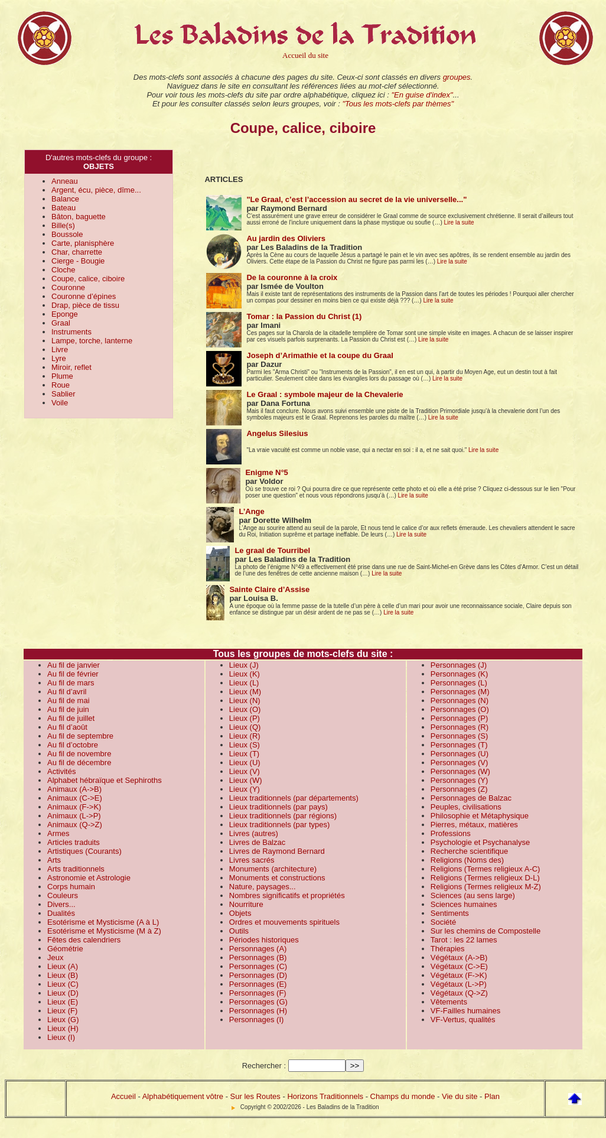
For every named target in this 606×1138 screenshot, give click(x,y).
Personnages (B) (258, 957)
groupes (457, 77)
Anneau (64, 181)
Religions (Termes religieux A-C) (485, 868)
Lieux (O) (244, 709)
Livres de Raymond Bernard (277, 851)
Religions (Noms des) (467, 860)
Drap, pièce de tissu (85, 305)
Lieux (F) (62, 1010)
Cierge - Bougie (78, 260)
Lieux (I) (61, 1037)
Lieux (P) (244, 718)
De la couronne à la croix (291, 277)
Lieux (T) (244, 753)
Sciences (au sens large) (473, 895)
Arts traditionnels (76, 868)
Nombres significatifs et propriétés (287, 895)
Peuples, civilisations (466, 806)
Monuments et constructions (277, 877)
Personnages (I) (256, 1019)
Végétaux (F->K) (459, 975)
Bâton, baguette (78, 216)
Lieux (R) (244, 735)
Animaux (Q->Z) (74, 824)
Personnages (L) (459, 682)
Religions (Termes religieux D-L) (485, 877)
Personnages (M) (460, 691)
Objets (240, 913)
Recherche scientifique (470, 851)
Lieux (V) (244, 771)
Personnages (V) (459, 762)
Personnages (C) (258, 966)
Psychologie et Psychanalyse (480, 842)
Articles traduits (73, 842)
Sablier (63, 393)
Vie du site (459, 1096)
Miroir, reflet (71, 367)
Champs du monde (402, 1096)
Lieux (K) (244, 673)
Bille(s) (63, 225)
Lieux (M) (245, 691)
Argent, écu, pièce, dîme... (96, 190)
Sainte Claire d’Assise (269, 589)
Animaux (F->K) (74, 806)
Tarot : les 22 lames (464, 939)
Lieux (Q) (244, 727)
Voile (59, 402)
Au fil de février (73, 673)
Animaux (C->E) (74, 798)
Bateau (63, 207)
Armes (58, 833)
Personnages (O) (460, 709)
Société (443, 922)
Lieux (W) (245, 780)
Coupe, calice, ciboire (88, 278)
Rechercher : (264, 1065)
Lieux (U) (244, 762)
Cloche (63, 269)
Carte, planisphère (82, 243)
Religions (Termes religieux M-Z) (486, 886)
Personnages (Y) (459, 780)
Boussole (67, 234)
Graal (60, 322)
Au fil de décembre (79, 762)
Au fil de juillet (71, 718)
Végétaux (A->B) (459, 957)
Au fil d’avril (66, 691)
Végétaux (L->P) (459, 984)
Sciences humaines (464, 904)
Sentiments (450, 913)
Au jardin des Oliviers (285, 238)
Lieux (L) (244, 682)
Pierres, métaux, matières (474, 824)
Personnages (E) (258, 984)
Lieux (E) (62, 1001)
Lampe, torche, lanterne (91, 340)
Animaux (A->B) (74, 789)
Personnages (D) (258, 975)
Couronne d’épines (83, 296)
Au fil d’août (67, 727)
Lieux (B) (62, 975)
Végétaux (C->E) (459, 966)
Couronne (68, 287)
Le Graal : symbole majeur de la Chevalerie (324, 394)
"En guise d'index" (421, 94)
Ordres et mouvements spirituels (284, 922)
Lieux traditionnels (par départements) (294, 798)
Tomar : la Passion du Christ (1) (303, 316)
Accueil (123, 1096)
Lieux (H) (63, 1028)
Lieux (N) (244, 700)
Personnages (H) (258, 1010)
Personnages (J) (459, 665)
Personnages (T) (459, 744)
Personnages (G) (258, 1001)
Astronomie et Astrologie (89, 877)
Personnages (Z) (459, 789)
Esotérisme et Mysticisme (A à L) (103, 922)
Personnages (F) (257, 993)
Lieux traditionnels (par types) (279, 824)
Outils (239, 930)
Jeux (55, 957)
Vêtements (449, 1001)
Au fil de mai (68, 700)
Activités (61, 771)
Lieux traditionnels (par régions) (283, 815)
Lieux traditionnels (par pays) (278, 806)
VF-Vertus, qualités (463, 1019)
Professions (451, 833)
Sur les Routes (255, 1096)
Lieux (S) (244, 744)
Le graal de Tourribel (272, 550)
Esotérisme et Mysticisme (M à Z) (104, 930)
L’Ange (251, 511)
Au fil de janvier (73, 665)
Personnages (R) (459, 727)
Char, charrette (76, 252)
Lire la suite (459, 222)
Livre (59, 349)
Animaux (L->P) (74, 815)
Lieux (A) (62, 966)
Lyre (58, 358)
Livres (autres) (253, 833)
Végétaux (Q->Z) (459, 993)
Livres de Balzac (257, 842)
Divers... (61, 904)
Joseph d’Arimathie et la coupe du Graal (319, 355)
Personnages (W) (460, 771)
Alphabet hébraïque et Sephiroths (104, 780)
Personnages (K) (459, 673)
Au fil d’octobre (72, 744)
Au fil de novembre (79, 753)
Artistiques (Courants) (84, 851)
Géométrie (65, 948)
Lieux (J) (244, 665)
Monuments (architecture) (273, 868)
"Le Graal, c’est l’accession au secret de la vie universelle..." (356, 199)
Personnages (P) (459, 718)
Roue (60, 385)
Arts (54, 860)
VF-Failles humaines (466, 1010)
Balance (65, 198)
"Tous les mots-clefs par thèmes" (398, 103)
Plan (492, 1096)
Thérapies (448, 948)
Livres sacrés (252, 860)
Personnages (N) (459, 700)
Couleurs (62, 895)
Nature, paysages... (262, 886)
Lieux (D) (63, 993)
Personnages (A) (258, 948)
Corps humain (71, 886)
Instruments (71, 331)
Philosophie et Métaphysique (480, 815)
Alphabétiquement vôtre (182, 1096)
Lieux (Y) (244, 789)
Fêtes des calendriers (83, 939)
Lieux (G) (63, 1019)
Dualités (61, 913)
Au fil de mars (70, 682)
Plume (62, 376)
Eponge (64, 314)
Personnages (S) (459, 735)
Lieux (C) (63, 984)
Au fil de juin (68, 709)
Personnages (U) (459, 753)
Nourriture (246, 904)
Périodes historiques (264, 939)
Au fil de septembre (80, 735)
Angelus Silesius (277, 433)
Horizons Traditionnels (325, 1096)
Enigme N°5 (266, 472)
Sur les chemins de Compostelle (485, 930)
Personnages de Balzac (471, 798)
